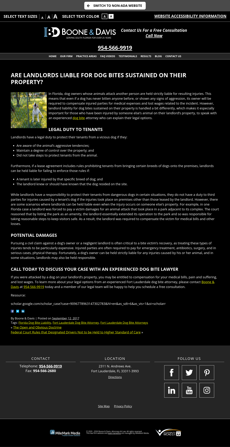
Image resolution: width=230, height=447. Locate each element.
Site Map (104, 406)
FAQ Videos (107, 56)
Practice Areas (86, 56)
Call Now (154, 35)
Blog (158, 56)
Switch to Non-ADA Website (117, 5)
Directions (115, 377)
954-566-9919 (115, 47)
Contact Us (173, 56)
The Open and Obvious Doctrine (37, 327)
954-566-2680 (44, 370)
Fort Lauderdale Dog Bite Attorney (76, 323)
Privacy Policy (123, 406)
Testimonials (128, 56)
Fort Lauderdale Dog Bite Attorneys (124, 323)
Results (146, 56)
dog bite (79, 118)
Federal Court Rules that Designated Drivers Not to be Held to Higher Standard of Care (76, 332)
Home (52, 56)
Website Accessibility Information (190, 16)
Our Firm (66, 56)
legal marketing (114, 433)
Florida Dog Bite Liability (35, 323)
